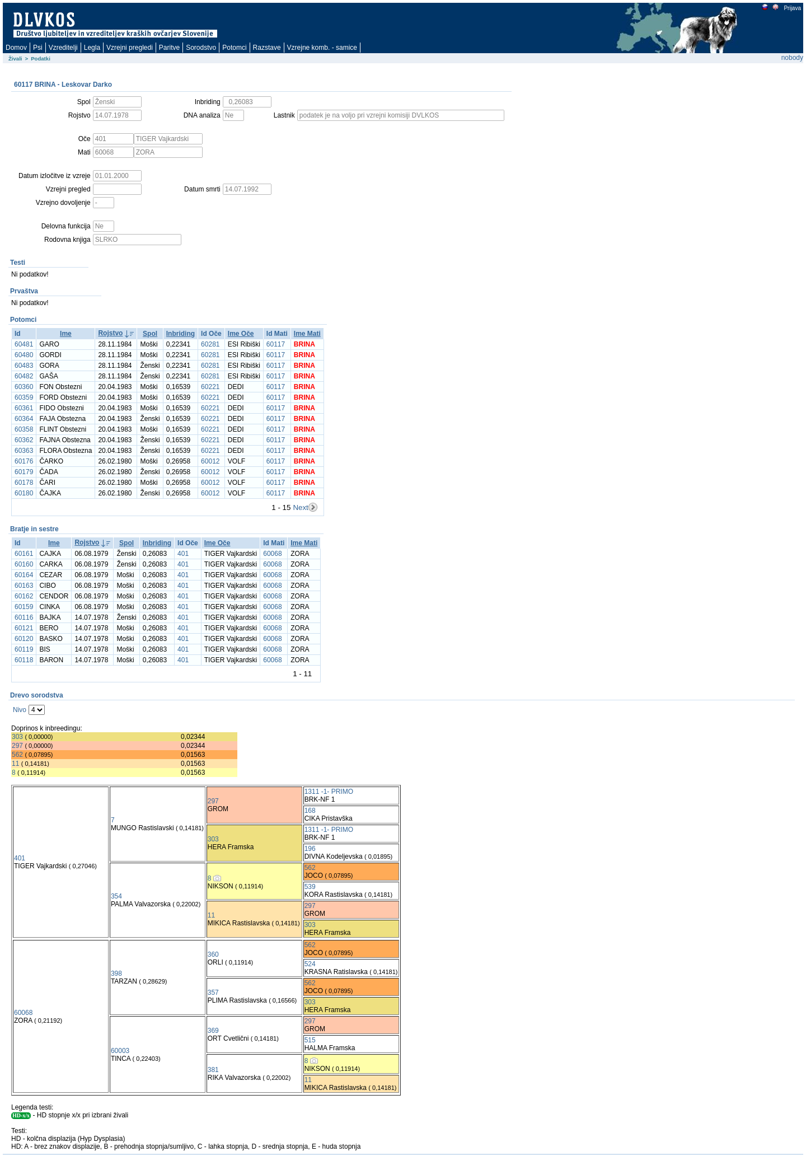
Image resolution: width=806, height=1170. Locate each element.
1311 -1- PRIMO (328, 791)
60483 (24, 365)
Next (300, 507)
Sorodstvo (201, 48)
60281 (210, 344)
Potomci (234, 48)
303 (17, 737)
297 (17, 746)
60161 (24, 554)
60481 (24, 344)
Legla (92, 48)
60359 (24, 397)
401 (183, 554)
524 (310, 964)
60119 (24, 649)
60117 (275, 344)
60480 (24, 355)
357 (213, 992)
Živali (15, 58)
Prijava (792, 8)
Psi (38, 48)
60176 (24, 461)
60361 (24, 408)
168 (310, 811)
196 (310, 849)
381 (213, 1070)
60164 (24, 575)
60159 (24, 607)
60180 (24, 493)
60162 (24, 596)
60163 (24, 585)
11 (15, 763)
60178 (24, 482)
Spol (150, 334)
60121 (24, 628)
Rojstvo (110, 333)
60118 (24, 660)
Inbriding (180, 334)
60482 (24, 376)
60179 (24, 472)
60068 (272, 554)
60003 (120, 1051)
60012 (210, 461)
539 (310, 887)
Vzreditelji (63, 48)
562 (17, 755)
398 (116, 973)
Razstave (267, 48)
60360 (24, 387)
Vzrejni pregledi (129, 48)
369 (213, 1031)
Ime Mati (307, 334)
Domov (16, 48)
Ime (66, 334)
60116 (24, 617)
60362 (24, 440)
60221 (210, 387)
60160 (24, 564)
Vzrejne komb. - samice (322, 48)
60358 (24, 429)
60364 (24, 419)
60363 (24, 451)
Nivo (19, 710)
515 (310, 1040)
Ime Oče (241, 334)
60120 (24, 639)
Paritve (169, 48)
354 (116, 896)
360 (213, 954)
